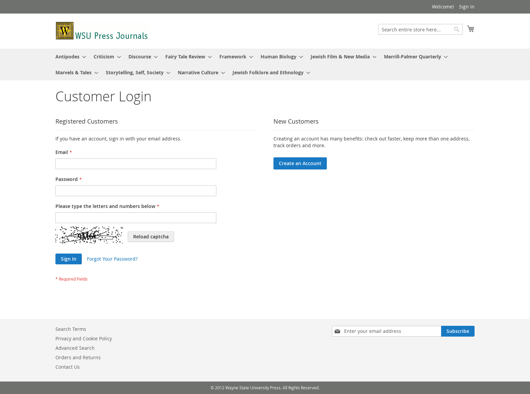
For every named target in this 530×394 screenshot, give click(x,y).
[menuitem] (68, 56)
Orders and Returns (78, 357)
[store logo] (102, 30)
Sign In (467, 6)
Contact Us (67, 367)
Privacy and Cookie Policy (83, 338)
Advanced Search (75, 348)
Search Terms (70, 329)
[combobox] (420, 29)
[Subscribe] (458, 331)
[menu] (265, 64)
